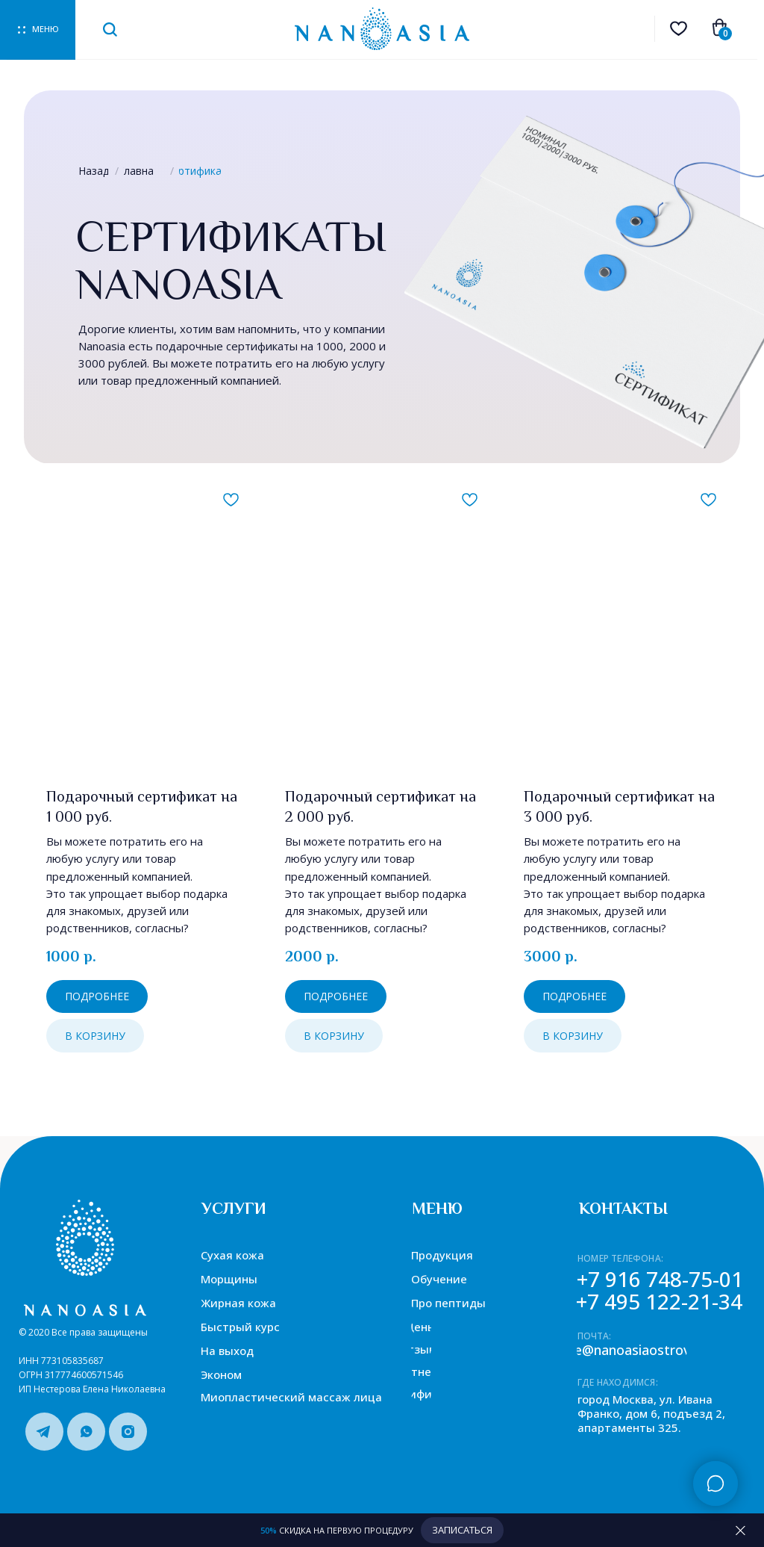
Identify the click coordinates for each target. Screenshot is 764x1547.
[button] (462, 1530)
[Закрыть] (740, 1530)
